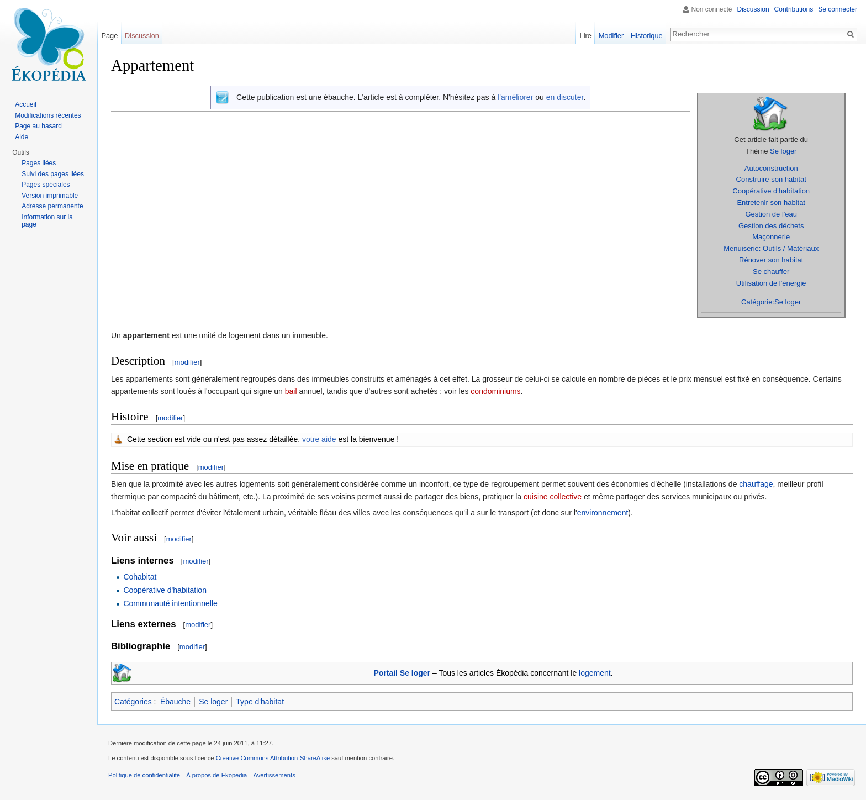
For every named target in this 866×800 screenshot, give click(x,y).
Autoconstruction (771, 168)
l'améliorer (515, 97)
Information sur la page (47, 221)
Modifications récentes (48, 115)
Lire (586, 35)
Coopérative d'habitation (771, 191)
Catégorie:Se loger (771, 302)
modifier (187, 362)
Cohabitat (139, 576)
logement (595, 673)
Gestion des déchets (771, 226)
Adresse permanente (52, 206)
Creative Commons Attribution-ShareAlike (273, 758)
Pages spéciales (46, 184)
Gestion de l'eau (771, 214)
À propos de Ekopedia (216, 775)
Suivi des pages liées (53, 174)
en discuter (565, 97)
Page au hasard (38, 126)
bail (291, 391)
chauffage (756, 484)
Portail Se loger (401, 673)
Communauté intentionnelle (170, 603)
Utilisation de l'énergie (771, 283)
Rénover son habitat (771, 260)
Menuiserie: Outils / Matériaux (771, 248)
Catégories (133, 701)
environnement (603, 512)
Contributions (794, 9)
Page (109, 35)
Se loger (783, 151)
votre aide (319, 439)
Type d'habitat (260, 701)
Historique (647, 35)
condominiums (495, 391)
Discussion (753, 9)
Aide (21, 137)
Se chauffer (771, 271)
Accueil (25, 104)
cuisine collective (553, 496)
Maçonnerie (771, 237)
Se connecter (837, 9)
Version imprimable (50, 195)
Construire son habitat (771, 179)
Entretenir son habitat (771, 202)
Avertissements (274, 775)
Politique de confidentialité (144, 775)
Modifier (611, 35)
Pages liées (39, 163)
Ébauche (175, 701)
